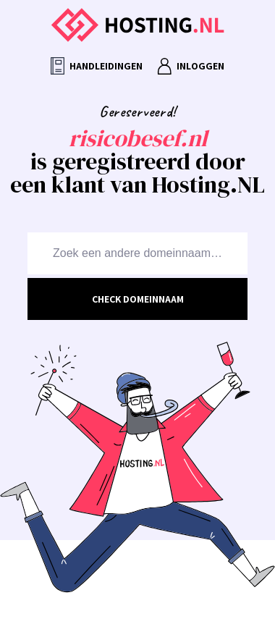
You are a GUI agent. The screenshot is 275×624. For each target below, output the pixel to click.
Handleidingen (97, 66)
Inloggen (190, 66)
